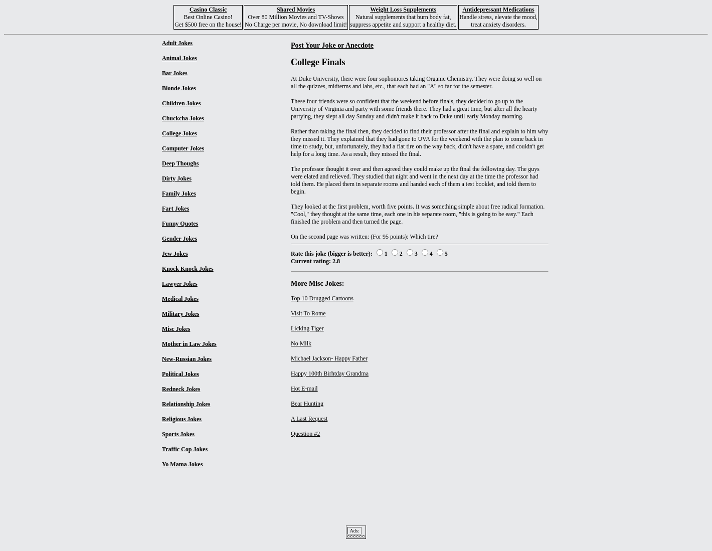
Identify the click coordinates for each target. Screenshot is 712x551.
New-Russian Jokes (187, 358)
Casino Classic (208, 9)
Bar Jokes (175, 73)
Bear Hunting (307, 403)
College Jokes (179, 133)
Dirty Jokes (177, 178)
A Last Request (309, 418)
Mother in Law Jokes (189, 343)
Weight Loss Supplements (403, 9)
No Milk (301, 343)
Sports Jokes (178, 434)
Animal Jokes (179, 58)
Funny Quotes (180, 223)
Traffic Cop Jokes (185, 449)
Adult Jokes (177, 43)
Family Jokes (179, 193)
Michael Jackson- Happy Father (329, 358)
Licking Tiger (307, 328)
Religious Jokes (182, 419)
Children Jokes (181, 103)
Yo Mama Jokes (182, 464)
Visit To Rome (308, 313)
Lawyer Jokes (180, 283)
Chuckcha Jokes (183, 118)
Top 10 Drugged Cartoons (322, 298)
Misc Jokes (176, 328)
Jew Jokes (175, 253)
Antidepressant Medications (498, 9)
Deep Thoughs (180, 163)
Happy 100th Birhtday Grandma (330, 373)
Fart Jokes (175, 208)
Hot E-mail (304, 388)
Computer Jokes (183, 148)
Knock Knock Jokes (188, 268)
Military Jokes (180, 313)
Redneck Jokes (181, 389)
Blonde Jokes (179, 88)
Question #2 (305, 433)
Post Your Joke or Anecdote (332, 45)
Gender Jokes (179, 238)
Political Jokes (180, 374)
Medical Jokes (180, 298)
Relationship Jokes (186, 404)
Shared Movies (296, 9)
